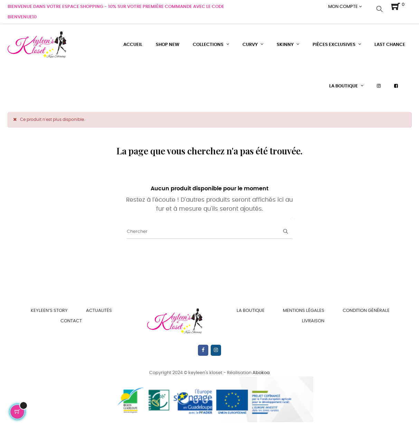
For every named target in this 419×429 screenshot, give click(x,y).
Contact (71, 321)
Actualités (99, 310)
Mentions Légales (303, 310)
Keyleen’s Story (49, 310)
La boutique (251, 310)
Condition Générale (366, 310)
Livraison (313, 321)
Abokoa (261, 373)
